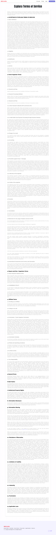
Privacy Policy (22, 528)
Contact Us (33, 528)
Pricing (42, 1)
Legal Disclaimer (28, 528)
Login (46, 1)
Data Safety (11, 528)
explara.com (24, 429)
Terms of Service (16, 528)
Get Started (52, 1)
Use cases (38, 1)
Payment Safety (6, 528)
